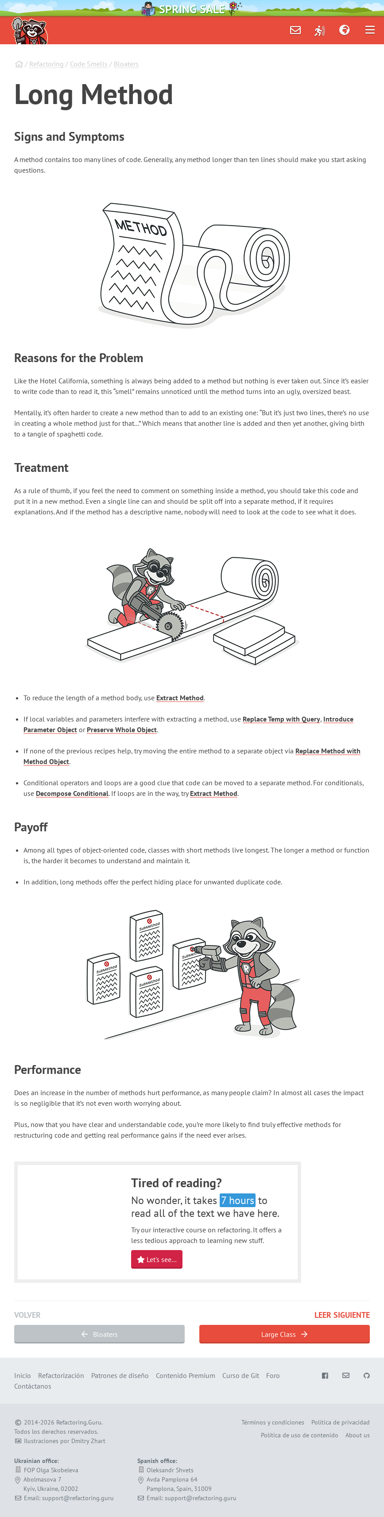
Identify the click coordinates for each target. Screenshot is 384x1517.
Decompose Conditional (72, 793)
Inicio (22, 1375)
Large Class (284, 1334)
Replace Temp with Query (281, 718)
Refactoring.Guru (78, 1422)
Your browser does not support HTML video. (72, 1221)
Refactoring (46, 63)
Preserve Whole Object (122, 729)
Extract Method (180, 697)
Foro (273, 1375)
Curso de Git (240, 1375)
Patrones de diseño (120, 1375)
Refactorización (61, 1375)
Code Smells (89, 63)
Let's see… (157, 1259)
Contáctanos (32, 1386)
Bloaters (126, 63)
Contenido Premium (185, 1375)
